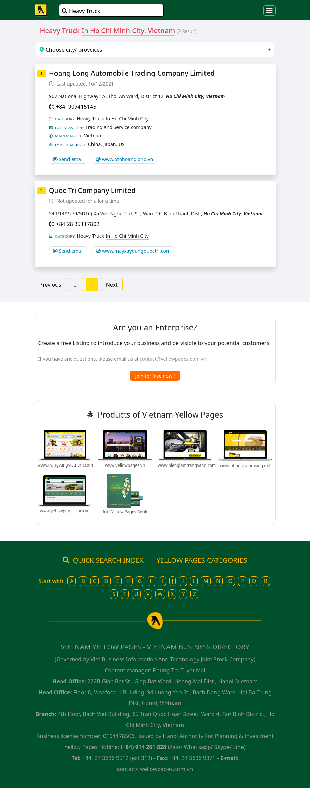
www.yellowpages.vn (125, 465)
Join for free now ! (155, 375)
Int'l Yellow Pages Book (125, 512)
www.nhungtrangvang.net (245, 466)
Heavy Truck (81, 11)
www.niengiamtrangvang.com (187, 465)
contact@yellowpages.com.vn (173, 359)
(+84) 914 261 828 (143, 747)
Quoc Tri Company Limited (92, 190)
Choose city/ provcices (70, 49)
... (76, 284)
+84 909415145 (76, 106)
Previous (50, 284)
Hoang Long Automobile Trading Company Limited (132, 73)
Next (112, 284)
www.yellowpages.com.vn (65, 511)
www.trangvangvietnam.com (65, 465)
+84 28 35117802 (77, 224)
